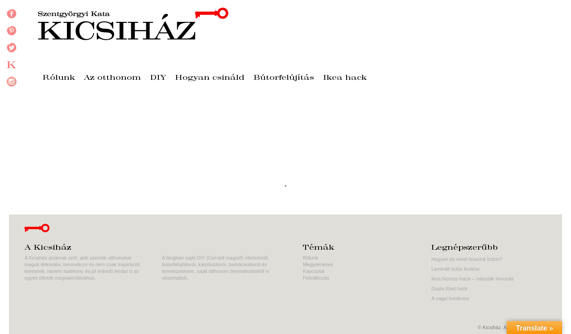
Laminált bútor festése (455, 269)
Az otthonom (112, 78)
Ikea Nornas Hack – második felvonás (472, 278)
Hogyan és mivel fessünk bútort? (467, 259)
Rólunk (58, 78)
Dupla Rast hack (449, 288)
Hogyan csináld (209, 78)
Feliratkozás (316, 277)
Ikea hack (345, 78)
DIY (158, 78)
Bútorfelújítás (283, 78)
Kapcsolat (313, 271)
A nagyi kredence (450, 298)
